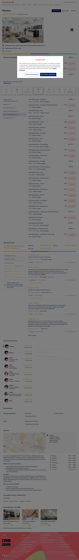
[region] (40, 67)
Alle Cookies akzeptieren (48, 74)
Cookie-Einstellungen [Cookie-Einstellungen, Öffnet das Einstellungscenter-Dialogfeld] (31, 74)
